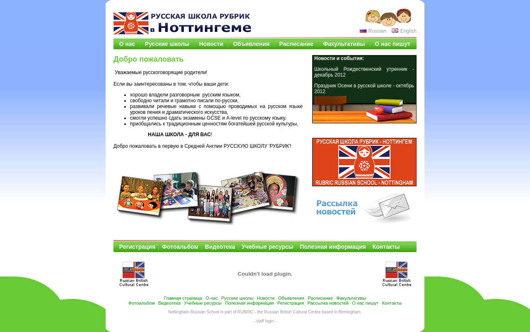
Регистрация (137, 246)
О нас (127, 44)
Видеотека (220, 246)
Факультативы (344, 44)
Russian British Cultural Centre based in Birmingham (312, 312)
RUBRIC (245, 312)
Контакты (386, 246)
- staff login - (265, 321)
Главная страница (183, 298)
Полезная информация (333, 246)
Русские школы (167, 44)
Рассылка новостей (328, 303)
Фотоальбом (180, 246)
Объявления (251, 44)
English (408, 31)
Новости (211, 44)
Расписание (296, 44)
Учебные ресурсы (268, 246)
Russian (377, 31)
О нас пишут (392, 44)
